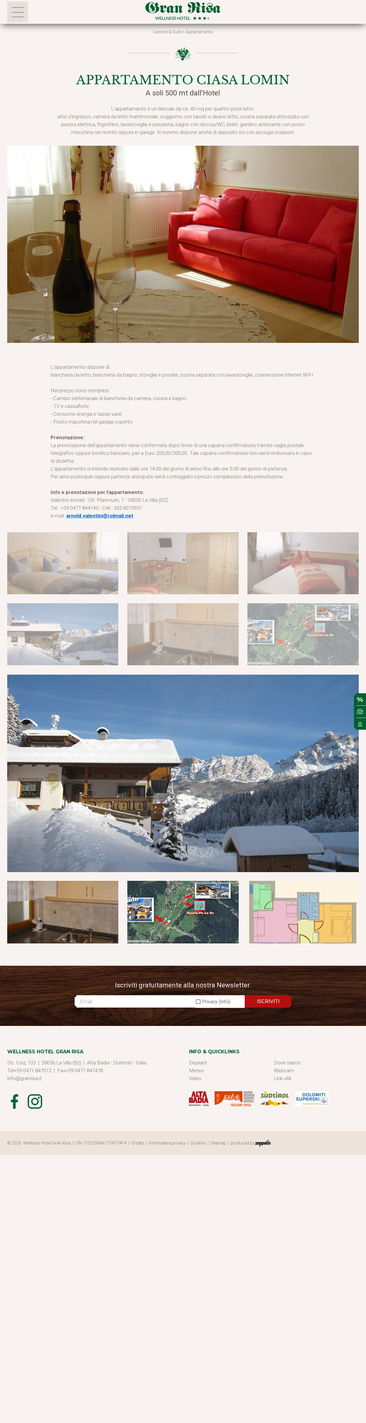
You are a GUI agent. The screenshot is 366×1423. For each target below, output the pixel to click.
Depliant (198, 1063)
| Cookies (198, 1143)
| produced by (249, 1143)
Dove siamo (287, 1063)
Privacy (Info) (216, 1002)
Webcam (284, 1070)
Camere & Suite (167, 32)
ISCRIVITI (268, 1001)
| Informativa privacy (167, 1143)
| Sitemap (218, 1143)
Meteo (196, 1070)
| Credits (137, 1143)
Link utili (282, 1078)
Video (195, 1078)
